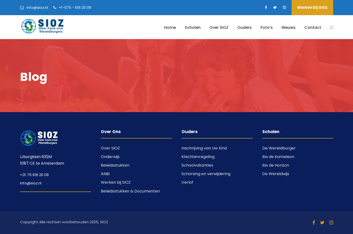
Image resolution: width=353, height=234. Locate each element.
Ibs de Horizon (275, 165)
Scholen (193, 27)
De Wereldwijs (275, 174)
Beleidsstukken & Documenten (130, 191)
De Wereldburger (279, 148)
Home (170, 27)
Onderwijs (110, 157)
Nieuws (289, 27)
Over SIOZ (218, 27)
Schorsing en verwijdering (206, 174)
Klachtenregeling (198, 157)
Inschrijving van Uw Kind (204, 148)
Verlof (187, 182)
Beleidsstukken (115, 165)
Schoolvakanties (197, 165)
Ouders (244, 27)
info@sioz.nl (30, 183)
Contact (312, 27)
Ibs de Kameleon (278, 157)
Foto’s (267, 27)
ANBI (105, 174)
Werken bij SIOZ (312, 7)
